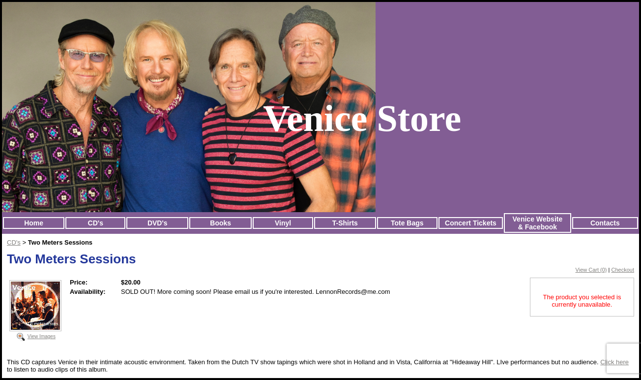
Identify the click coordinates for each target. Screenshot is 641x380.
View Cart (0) (591, 270)
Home (33, 223)
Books (220, 223)
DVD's (157, 223)
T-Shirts (345, 223)
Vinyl (283, 223)
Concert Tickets (470, 223)
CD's (95, 223)
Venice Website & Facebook (538, 223)
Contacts (605, 223)
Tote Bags (407, 223)
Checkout (623, 270)
